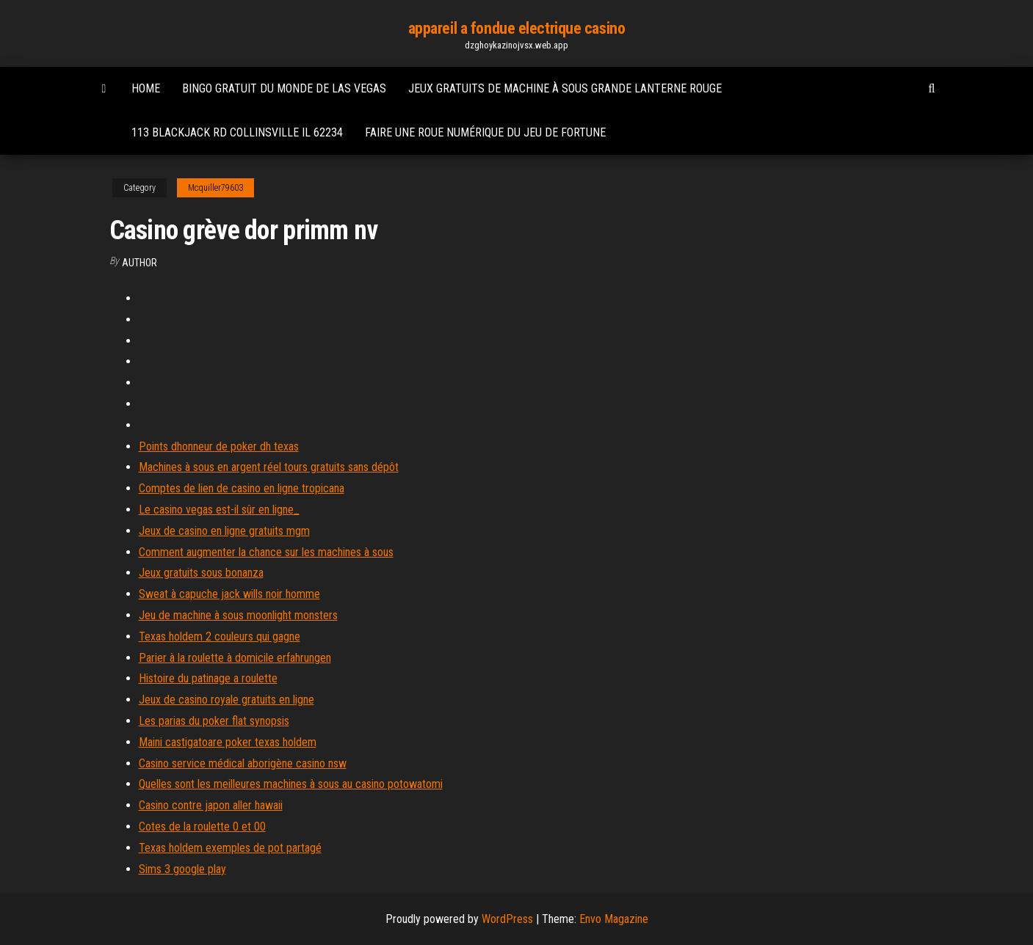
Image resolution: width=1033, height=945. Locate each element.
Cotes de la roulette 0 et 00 (202, 826)
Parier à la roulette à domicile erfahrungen (235, 658)
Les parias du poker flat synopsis (214, 721)
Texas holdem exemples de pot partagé (230, 848)
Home (145, 88)
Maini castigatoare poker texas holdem (227, 742)
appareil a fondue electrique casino (517, 28)
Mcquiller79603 (215, 188)
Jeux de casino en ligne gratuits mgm (224, 531)
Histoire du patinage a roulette (208, 678)
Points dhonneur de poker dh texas (219, 446)
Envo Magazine (613, 919)
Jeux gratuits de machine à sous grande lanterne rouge (565, 88)
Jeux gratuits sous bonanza (201, 573)
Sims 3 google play (182, 869)
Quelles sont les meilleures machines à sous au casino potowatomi (291, 784)
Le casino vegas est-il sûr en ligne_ (219, 510)
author (139, 263)
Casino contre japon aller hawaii (211, 805)
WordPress (507, 919)
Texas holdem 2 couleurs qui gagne (219, 636)
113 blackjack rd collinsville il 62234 (237, 132)
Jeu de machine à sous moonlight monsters (238, 615)
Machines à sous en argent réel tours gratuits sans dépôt (269, 467)
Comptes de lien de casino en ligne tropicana (241, 488)
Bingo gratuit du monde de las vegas (284, 88)
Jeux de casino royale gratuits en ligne (226, 700)
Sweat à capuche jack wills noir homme (229, 594)
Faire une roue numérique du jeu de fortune (485, 132)
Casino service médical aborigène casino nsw (243, 763)
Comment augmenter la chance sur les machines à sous (266, 552)
